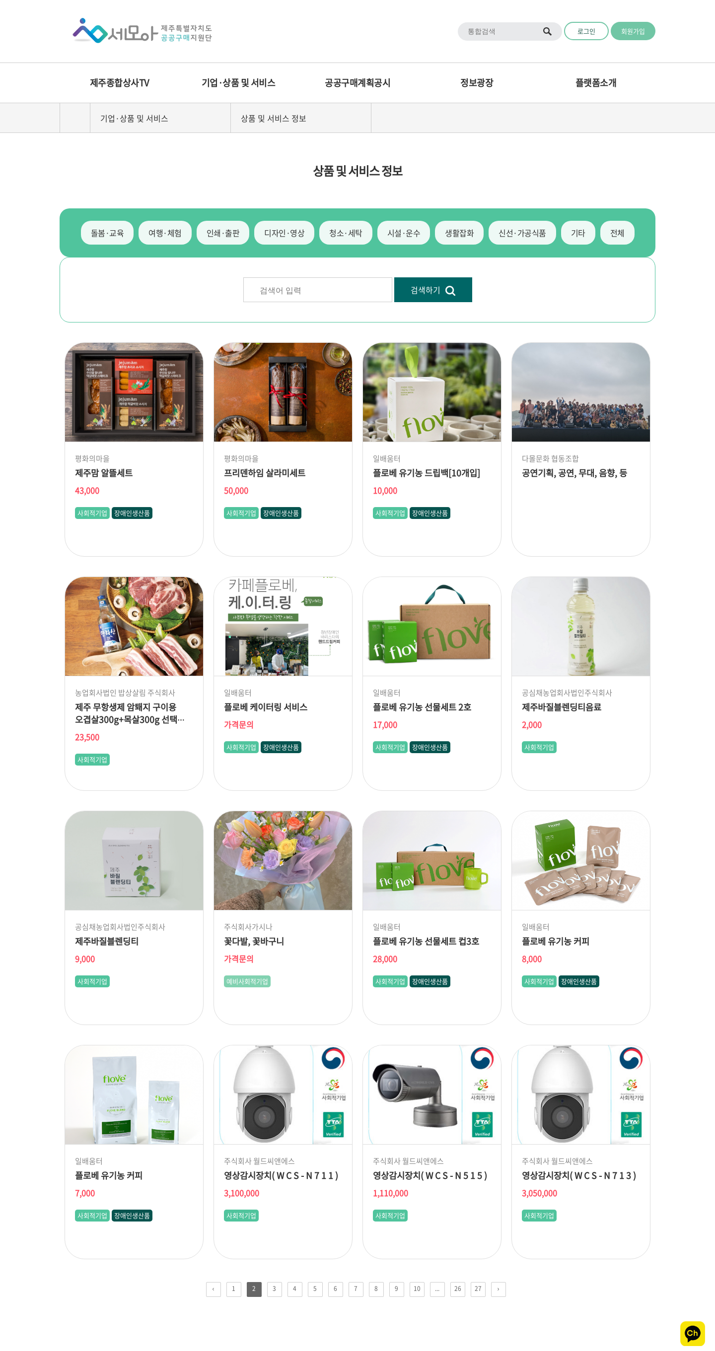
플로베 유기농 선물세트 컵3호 (426, 941)
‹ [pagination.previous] (213, 1288)
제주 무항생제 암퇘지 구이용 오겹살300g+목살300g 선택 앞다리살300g (126, 719)
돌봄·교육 (107, 233)
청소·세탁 (345, 233)
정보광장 (476, 82)
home (75, 118)
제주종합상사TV (119, 82)
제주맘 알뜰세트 (104, 472)
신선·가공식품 (522, 233)
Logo (139, 31)
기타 (578, 233)
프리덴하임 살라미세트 (264, 472)
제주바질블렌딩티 (107, 941)
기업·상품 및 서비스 (239, 82)
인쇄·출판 (223, 233)
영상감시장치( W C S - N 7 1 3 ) (579, 1175)
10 (417, 1288)
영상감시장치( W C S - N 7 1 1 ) (281, 1175)
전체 (617, 233)
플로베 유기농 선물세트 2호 (422, 707)
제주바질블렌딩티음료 (561, 707)
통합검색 (548, 31)
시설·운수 (404, 233)
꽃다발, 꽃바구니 (254, 941)
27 (478, 1288)
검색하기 (433, 290)
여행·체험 (165, 233)
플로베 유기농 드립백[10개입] (426, 472)
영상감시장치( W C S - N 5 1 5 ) (430, 1175)
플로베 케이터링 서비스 (265, 707)
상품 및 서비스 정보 (273, 118)
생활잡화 (459, 233)
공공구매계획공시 (357, 82)
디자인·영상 (284, 233)
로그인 (586, 31)
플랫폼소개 (596, 82)
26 (457, 1288)
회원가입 (633, 31)
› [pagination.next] (499, 1288)
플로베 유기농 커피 (555, 941)
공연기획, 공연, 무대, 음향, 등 (574, 472)
